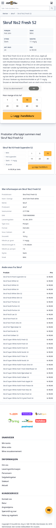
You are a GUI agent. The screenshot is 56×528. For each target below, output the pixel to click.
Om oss (5, 465)
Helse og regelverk (10, 515)
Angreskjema (7, 507)
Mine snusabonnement (12, 451)
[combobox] (25, 8)
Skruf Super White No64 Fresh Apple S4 (17, 381)
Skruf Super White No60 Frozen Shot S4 (17, 365)
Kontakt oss (7, 499)
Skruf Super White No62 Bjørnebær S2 (17, 373)
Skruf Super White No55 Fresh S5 (15, 348)
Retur (4, 503)
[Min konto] (49, 2)
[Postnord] (27, 427)
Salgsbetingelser (9, 477)
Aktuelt (5, 485)
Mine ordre (6, 447)
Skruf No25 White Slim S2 (12, 293)
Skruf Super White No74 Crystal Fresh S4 (18, 398)
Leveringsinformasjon (11, 469)
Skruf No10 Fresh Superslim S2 (18, 147)
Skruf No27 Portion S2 (11, 302)
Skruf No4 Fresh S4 (10, 319)
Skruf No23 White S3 (10, 285)
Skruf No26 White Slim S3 (12, 298)
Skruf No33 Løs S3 (10, 314)
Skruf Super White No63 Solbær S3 (16, 377)
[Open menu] (3, 3)
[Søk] (52, 8)
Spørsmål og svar (9, 511)
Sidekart (5, 481)
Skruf (25, 203)
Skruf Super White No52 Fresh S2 (15, 339)
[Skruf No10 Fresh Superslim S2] (14, 161)
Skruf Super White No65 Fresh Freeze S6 (18, 385)
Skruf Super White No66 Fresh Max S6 (17, 390)
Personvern (7, 473)
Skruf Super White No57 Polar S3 (15, 356)
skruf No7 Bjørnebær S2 (12, 327)
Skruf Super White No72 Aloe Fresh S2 (17, 394)
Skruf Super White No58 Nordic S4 (16, 360)
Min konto (6, 443)
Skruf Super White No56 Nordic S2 (16, 352)
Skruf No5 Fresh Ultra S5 (12, 323)
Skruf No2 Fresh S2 (24, 13)
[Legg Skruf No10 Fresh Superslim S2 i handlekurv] (40, 167)
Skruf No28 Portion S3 (11, 306)
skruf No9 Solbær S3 (10, 335)
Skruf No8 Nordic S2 (10, 331)
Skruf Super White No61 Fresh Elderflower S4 (20, 369)
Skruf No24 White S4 (10, 289)
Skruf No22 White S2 (10, 281)
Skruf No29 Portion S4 (11, 310)
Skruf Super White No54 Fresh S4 (15, 344)
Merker (5, 13)
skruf (13, 13)
